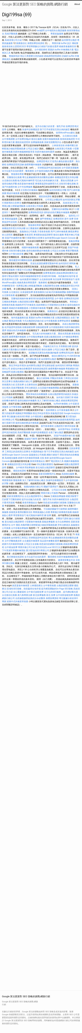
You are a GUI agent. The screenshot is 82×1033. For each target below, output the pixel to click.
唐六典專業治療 (24, 595)
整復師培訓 (14, 56)
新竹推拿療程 (47, 426)
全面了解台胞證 (55, 432)
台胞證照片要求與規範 (65, 426)
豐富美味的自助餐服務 (36, 394)
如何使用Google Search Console (60, 238)
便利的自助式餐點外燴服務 (56, 212)
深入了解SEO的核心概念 (48, 400)
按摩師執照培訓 (36, 212)
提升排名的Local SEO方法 (48, 547)
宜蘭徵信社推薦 (14, 177)
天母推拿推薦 (43, 231)
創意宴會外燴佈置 (26, 183)
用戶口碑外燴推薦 (59, 231)
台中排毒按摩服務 (35, 337)
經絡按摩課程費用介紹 (67, 273)
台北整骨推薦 (8, 295)
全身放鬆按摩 (26, 292)
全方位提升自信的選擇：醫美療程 (18, 171)
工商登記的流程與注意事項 (17, 451)
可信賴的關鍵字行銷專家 (55, 509)
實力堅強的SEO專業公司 (37, 550)
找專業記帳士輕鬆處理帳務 (29, 285)
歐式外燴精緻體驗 (57, 292)
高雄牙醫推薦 (11, 33)
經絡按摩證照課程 (69, 400)
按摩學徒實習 (64, 321)
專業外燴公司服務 (50, 493)
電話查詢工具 (57, 461)
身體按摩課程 (52, 598)
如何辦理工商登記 (19, 537)
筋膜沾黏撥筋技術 (52, 337)
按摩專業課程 (49, 273)
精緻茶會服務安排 (67, 46)
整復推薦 (17, 480)
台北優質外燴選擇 (30, 541)
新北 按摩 (50, 595)
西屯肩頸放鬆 (48, 365)
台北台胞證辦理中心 (34, 496)
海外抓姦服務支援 (19, 317)
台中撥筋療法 (37, 416)
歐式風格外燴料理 (26, 180)
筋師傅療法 (41, 305)
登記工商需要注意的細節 (32, 56)
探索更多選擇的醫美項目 (20, 512)
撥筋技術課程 (45, 196)
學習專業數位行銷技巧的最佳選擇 (43, 46)
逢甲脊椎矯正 (46, 219)
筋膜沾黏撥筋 (17, 372)
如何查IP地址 (64, 429)
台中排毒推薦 (50, 321)
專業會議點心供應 (41, 512)
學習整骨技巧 (68, 279)
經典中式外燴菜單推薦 (28, 458)
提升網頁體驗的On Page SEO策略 (57, 588)
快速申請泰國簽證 (30, 129)
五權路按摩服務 (9, 301)
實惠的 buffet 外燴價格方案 (61, 49)
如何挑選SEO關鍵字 (29, 279)
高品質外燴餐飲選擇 (50, 541)
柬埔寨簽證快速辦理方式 (47, 183)
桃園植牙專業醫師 (23, 413)
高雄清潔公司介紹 (13, 40)
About (77, 4)
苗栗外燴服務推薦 (50, 139)
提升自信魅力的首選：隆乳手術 (50, 126)
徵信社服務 (36, 139)
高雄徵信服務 (11, 458)
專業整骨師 (7, 480)
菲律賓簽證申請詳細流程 (49, 167)
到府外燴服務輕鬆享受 (24, 152)
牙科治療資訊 (30, 388)
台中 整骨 (59, 298)
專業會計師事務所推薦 (61, 512)
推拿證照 (28, 234)
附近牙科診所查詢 (17, 365)
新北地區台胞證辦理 (45, 467)
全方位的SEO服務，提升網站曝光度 (24, 359)
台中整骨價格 (15, 407)
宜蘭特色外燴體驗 (60, 209)
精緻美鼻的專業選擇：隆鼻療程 (32, 282)
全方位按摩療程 (62, 521)
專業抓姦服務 (57, 33)
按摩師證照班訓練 (15, 164)
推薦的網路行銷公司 (22, 381)
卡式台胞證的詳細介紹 (33, 321)
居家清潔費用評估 (52, 142)
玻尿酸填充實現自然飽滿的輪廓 (44, 352)
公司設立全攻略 (57, 250)
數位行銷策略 (43, 378)
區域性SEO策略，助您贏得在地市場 (58, 276)
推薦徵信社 (21, 43)
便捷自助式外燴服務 (17, 330)
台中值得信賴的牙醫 (44, 171)
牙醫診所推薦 (56, 378)
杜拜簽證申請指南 (13, 327)
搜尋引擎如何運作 (10, 276)
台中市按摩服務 (25, 187)
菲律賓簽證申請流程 (38, 537)
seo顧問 (41, 30)
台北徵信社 (14, 292)
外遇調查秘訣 (37, 451)
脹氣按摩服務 (48, 521)
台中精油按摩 (11, 547)
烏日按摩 (57, 279)
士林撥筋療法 (36, 585)
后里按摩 (19, 384)
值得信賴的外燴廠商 (27, 400)
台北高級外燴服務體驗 (49, 388)
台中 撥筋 (15, 525)
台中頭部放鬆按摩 (64, 595)
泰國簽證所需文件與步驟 (66, 177)
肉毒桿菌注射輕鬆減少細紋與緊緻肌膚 (39, 525)
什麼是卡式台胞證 (23, 270)
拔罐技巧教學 (31, 439)
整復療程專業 (17, 174)
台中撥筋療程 (41, 49)
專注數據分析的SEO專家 (18, 416)
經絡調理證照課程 (52, 56)
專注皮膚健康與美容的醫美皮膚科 (38, 177)
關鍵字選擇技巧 (51, 486)
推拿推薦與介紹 (40, 292)
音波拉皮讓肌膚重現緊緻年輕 (44, 263)
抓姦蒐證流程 (57, 413)
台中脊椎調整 (8, 139)
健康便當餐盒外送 (66, 560)
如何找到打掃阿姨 (67, 263)
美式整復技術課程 (15, 557)
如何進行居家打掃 (64, 397)
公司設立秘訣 (32, 148)
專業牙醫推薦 (72, 250)
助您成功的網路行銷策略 (55, 502)
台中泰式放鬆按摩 (35, 592)
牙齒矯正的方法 (50, 346)
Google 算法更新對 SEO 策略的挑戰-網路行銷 (35, 4)
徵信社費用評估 (59, 356)
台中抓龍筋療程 (56, 327)
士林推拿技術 (58, 145)
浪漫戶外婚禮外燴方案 (65, 435)
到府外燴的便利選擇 (45, 152)
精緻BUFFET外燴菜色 (25, 305)
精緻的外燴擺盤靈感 (18, 308)
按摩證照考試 (43, 161)
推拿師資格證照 (67, 139)
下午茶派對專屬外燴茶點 (13, 550)
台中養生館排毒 (16, 254)
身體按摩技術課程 (36, 43)
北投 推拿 (44, 458)
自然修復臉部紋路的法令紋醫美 (30, 598)
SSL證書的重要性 (45, 464)
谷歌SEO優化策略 (67, 183)
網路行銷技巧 (53, 455)
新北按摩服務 (39, 595)
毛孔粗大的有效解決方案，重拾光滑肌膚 (54, 180)
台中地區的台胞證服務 (55, 30)
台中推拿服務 (63, 410)
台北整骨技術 (30, 384)
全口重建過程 (32, 228)
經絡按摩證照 (34, 349)
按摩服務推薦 (37, 142)
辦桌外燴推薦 (13, 193)
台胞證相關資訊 (62, 317)
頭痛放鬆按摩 (29, 327)
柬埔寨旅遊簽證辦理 (43, 234)
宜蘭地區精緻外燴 (20, 298)
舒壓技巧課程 (62, 518)
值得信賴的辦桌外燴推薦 (38, 250)
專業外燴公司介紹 (26, 547)
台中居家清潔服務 (70, 167)
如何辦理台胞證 (69, 40)
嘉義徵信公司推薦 (28, 231)
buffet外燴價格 (61, 403)
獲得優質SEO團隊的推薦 (20, 260)
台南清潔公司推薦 (63, 148)
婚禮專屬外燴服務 (33, 164)
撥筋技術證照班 (23, 142)
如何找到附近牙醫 (57, 190)
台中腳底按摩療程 (70, 337)
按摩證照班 (58, 219)
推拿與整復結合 (37, 461)
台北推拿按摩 (45, 279)
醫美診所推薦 (15, 321)
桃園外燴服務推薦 (30, 247)
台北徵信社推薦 (70, 136)
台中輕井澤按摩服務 (26, 467)
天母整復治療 (65, 346)
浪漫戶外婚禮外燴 (13, 238)
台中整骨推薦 (50, 585)
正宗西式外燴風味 (29, 190)
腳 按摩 (47, 515)
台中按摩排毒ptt (23, 139)
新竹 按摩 (68, 219)
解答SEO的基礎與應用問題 (41, 298)
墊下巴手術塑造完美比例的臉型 (55, 129)
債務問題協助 (73, 292)
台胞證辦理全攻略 (51, 285)
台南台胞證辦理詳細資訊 (59, 394)
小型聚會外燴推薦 (37, 308)
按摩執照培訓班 (71, 298)
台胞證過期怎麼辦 (26, 301)
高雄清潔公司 (69, 203)
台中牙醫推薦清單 (13, 541)
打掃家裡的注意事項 (11, 203)
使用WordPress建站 (65, 132)
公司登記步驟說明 (53, 199)
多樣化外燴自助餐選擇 (22, 368)
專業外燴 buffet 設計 (61, 43)
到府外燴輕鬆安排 (60, 499)
